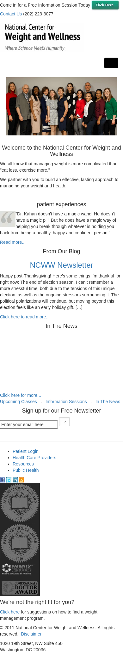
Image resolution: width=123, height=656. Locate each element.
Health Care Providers (34, 457)
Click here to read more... (25, 316)
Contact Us (11, 13)
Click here (10, 611)
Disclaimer (31, 633)
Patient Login (26, 451)
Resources (23, 463)
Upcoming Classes (18, 401)
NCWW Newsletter (61, 265)
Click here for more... (20, 395)
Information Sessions (66, 401)
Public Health (26, 470)
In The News (107, 401)
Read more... (13, 242)
